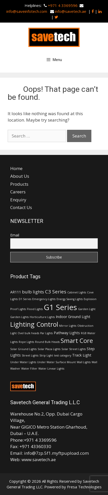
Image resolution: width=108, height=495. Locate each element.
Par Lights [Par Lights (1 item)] (46, 333)
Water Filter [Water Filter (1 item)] (29, 368)
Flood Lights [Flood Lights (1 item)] (35, 309)
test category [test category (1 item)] (62, 355)
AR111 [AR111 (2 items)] (15, 292)
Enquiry (18, 200)
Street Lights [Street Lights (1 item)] (30, 355)
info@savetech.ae (70, 11)
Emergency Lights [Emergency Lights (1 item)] (44, 299)
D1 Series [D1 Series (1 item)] (25, 299)
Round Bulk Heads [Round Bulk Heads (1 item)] (47, 342)
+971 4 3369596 (63, 5)
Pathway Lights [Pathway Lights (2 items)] (67, 332)
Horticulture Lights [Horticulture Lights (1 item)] (42, 317)
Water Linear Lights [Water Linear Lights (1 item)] (51, 368)
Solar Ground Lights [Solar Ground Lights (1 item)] (23, 349)
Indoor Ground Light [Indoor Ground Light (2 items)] (73, 316)
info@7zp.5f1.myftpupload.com (56, 453)
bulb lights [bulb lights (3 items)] (33, 292)
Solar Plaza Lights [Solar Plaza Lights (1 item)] (49, 349)
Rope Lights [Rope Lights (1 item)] (26, 342)
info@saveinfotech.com (27, 11)
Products (19, 184)
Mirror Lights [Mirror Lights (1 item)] (67, 326)
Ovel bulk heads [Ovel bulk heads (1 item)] (28, 333)
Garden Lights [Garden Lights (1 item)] (19, 317)
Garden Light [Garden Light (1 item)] (86, 309)
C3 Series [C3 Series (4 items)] (55, 291)
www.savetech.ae (38, 459)
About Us (19, 176)
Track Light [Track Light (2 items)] (81, 355)
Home (16, 168)
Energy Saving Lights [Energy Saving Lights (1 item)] (70, 299)
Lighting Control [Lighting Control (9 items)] (34, 324)
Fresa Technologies (84, 486)
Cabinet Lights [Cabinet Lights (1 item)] (76, 292)
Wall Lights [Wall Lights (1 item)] (84, 362)
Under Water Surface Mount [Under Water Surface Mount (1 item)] (56, 362)
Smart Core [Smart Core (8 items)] (77, 340)
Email (14, 235)
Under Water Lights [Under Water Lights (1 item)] (23, 362)
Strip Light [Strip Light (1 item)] (46, 355)
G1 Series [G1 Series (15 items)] (60, 307)
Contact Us (21, 207)
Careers (18, 192)
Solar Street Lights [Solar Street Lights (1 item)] (73, 349)
